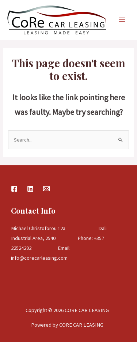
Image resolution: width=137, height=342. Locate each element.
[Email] (46, 188)
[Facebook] (14, 188)
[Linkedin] (30, 188)
